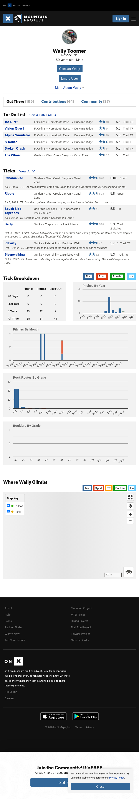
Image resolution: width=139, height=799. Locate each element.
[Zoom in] (130, 514)
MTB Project (78, 614)
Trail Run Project (81, 627)
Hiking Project (79, 621)
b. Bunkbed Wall (69, 243)
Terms (78, 727)
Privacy (90, 727)
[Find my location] (130, 506)
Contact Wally (69, 69)
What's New (12, 633)
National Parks (80, 640)
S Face (47, 213)
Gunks (38, 224)
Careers (10, 698)
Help (7, 614)
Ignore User (69, 78)
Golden (38, 155)
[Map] (69, 535)
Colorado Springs (44, 209)
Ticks (14, 511)
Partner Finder (13, 627)
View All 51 (27, 171)
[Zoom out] (130, 520)
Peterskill (50, 243)
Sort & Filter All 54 (42, 115)
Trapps (49, 224)
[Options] (129, 572)
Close (100, 786)
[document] (100, 781)
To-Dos (15, 506)
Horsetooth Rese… (59, 122)
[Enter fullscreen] (130, 497)
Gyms (8, 621)
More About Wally (69, 87)
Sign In (121, 18)
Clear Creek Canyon (58, 155)
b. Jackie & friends (67, 224)
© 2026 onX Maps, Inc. (58, 727)
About (8, 608)
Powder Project (80, 633)
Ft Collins (39, 122)
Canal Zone (81, 155)
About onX (11, 691)
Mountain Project (81, 608)
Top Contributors (15, 640)
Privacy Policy (116, 777)
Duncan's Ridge (83, 122)
